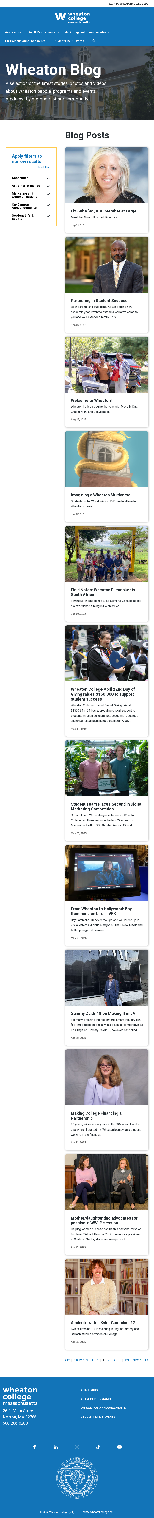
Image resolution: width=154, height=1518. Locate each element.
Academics (13, 32)
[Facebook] (34, 1447)
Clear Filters (44, 167)
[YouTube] (119, 1447)
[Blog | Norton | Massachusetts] (77, 17)
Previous (80, 1360)
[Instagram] (77, 1447)
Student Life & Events (69, 41)
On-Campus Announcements (25, 41)
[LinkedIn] (55, 1447)
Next (137, 1360)
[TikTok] (98, 1447)
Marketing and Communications (86, 32)
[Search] (94, 40)
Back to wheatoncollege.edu (128, 3)
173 (127, 1360)
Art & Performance (42, 32)
